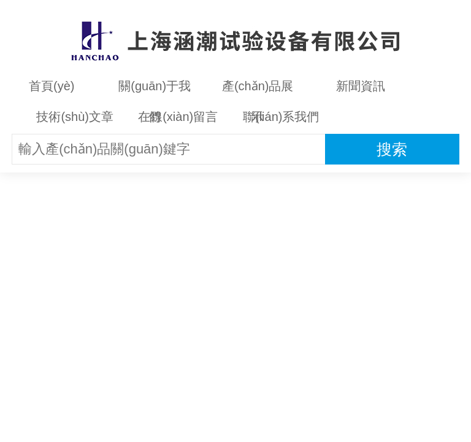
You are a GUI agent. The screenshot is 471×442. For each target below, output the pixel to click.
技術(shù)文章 (74, 116)
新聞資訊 (360, 86)
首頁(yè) (51, 86)
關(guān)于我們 (154, 90)
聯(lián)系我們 (281, 116)
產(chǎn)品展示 (258, 90)
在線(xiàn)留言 (178, 116)
